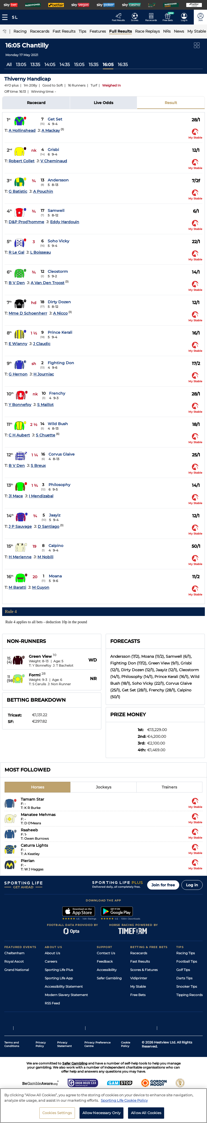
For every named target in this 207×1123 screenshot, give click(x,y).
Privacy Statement (64, 1044)
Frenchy (57, 393)
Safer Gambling (109, 978)
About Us (52, 953)
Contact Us (106, 953)
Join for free (163, 885)
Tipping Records (189, 995)
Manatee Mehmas (38, 814)
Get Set (55, 119)
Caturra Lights (34, 845)
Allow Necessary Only (101, 1115)
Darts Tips (184, 978)
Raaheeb (29, 830)
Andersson (58, 180)
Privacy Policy (41, 1044)
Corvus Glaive (62, 454)
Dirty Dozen (59, 301)
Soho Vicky (58, 241)
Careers (51, 961)
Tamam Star (32, 799)
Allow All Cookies (146, 1115)
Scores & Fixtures (144, 970)
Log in (192, 885)
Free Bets (138, 995)
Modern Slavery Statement (66, 995)
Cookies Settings (57, 1115)
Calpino (56, 545)
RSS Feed (52, 1003)
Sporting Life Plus (59, 970)
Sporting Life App (59, 978)
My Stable (138, 986)
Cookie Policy (125, 1044)
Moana (55, 576)
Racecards (138, 953)
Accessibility (107, 970)
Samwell (56, 210)
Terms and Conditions (11, 1044)
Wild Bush (58, 423)
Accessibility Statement (64, 986)
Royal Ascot (14, 961)
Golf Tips (183, 970)
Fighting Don (61, 362)
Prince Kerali (60, 332)
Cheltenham (14, 953)
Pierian (27, 860)
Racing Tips (185, 953)
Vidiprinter (138, 978)
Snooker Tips (186, 986)
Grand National (16, 970)
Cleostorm (58, 271)
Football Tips (186, 961)
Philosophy (59, 484)
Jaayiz (54, 515)
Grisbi (53, 149)
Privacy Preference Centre (97, 1044)
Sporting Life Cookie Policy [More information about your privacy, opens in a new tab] (124, 1102)
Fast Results (140, 961)
